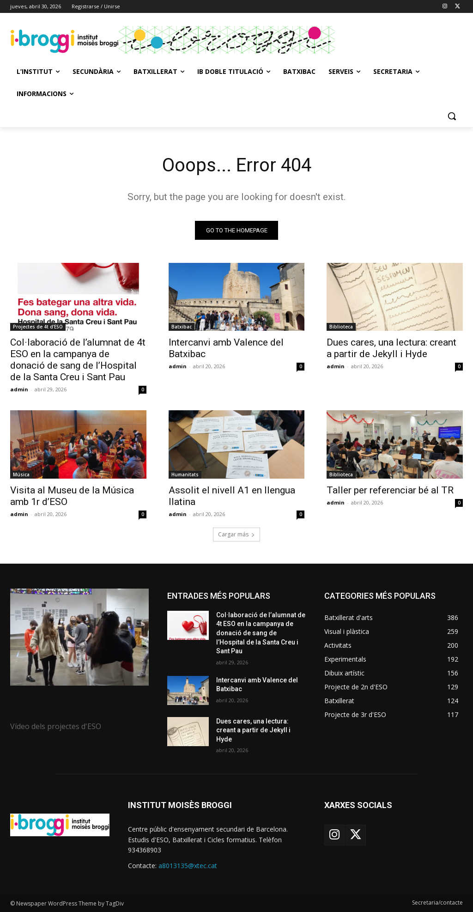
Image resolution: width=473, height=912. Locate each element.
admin (19, 389)
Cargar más (236, 534)
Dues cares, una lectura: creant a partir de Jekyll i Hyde (391, 348)
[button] (452, 116)
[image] (79, 637)
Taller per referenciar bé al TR (390, 490)
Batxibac (181, 326)
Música (21, 474)
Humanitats (185, 474)
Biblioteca (341, 326)
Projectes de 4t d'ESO (38, 326)
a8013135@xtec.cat (187, 865)
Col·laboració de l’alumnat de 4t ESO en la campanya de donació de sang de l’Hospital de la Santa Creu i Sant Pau (78, 360)
